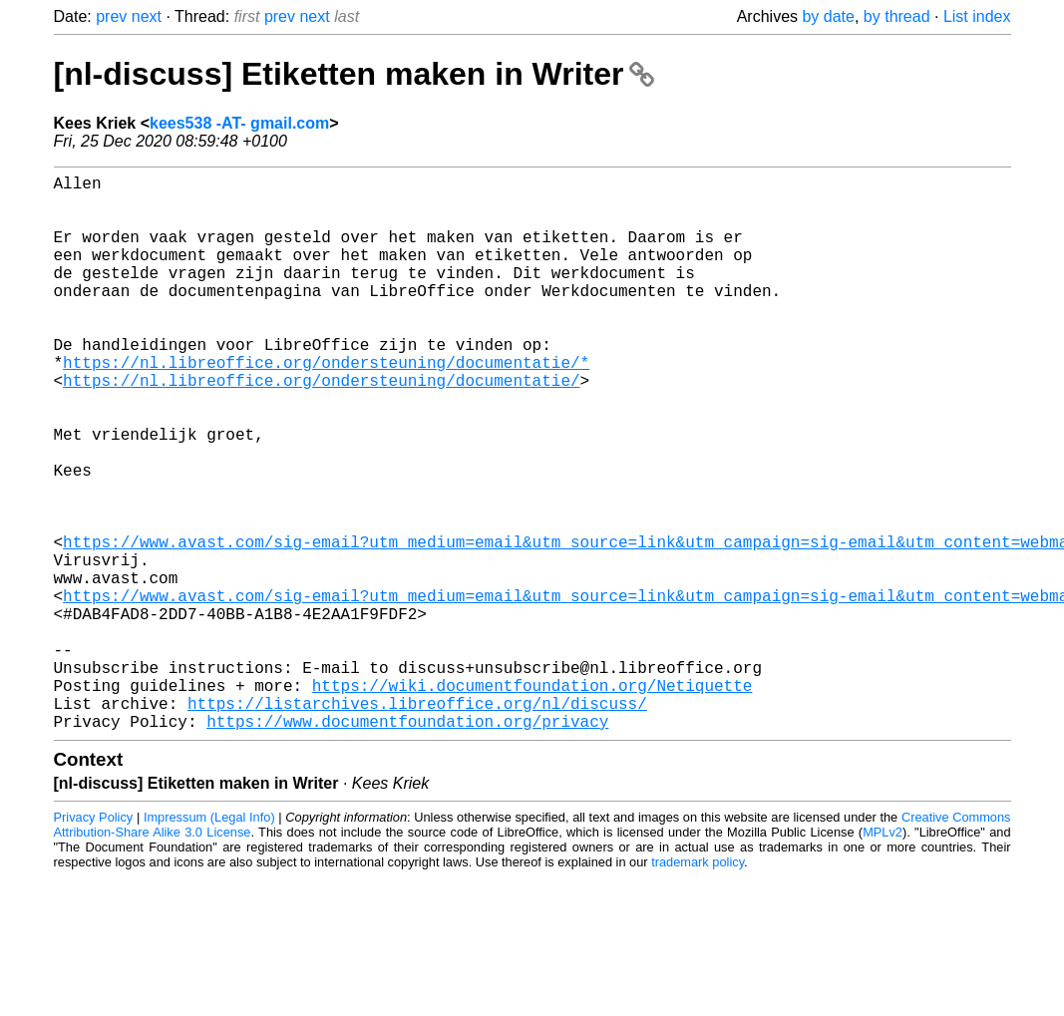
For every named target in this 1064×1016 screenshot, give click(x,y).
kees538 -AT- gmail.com (239, 123)
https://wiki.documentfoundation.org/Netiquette (532, 801)
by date (828, 16)
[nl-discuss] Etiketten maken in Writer (354, 74)
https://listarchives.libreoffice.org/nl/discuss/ (417, 823)
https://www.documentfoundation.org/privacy (407, 844)
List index (977, 16)
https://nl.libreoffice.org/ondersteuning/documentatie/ (321, 428)
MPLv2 (882, 955)
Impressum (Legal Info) (209, 940)
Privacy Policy (94, 940)
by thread (897, 16)
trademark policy (697, 985)
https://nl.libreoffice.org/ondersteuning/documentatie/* (326, 406)
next (147, 16)
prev (111, 16)
